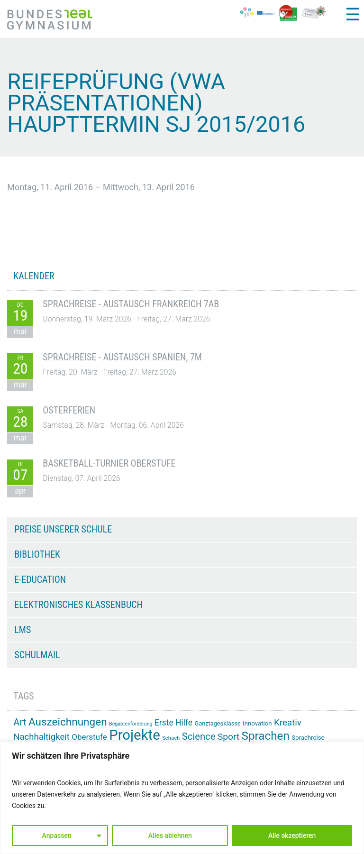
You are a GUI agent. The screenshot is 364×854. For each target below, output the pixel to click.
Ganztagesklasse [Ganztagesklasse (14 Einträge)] (218, 723)
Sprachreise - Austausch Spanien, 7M (122, 357)
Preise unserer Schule (63, 529)
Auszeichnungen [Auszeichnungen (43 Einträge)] (67, 722)
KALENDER (33, 276)
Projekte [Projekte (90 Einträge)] (134, 735)
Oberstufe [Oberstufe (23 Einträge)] (89, 737)
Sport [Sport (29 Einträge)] (228, 736)
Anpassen (57, 835)
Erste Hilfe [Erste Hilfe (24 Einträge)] (173, 722)
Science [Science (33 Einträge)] (199, 736)
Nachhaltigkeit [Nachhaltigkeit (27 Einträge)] (41, 737)
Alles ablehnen (170, 835)
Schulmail (37, 655)
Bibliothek (37, 554)
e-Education (40, 579)
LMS (22, 629)
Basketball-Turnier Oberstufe (109, 463)
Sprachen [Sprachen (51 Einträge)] (266, 736)
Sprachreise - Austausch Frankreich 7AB (131, 304)
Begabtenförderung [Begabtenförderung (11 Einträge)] (130, 724)
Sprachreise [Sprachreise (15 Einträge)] (307, 737)
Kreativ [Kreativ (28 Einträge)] (287, 722)
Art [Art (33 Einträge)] (19, 722)
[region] (182, 798)
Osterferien (69, 410)
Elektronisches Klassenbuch (78, 604)
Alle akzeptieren (292, 835)
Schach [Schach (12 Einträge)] (171, 738)
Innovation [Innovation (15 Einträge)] (257, 723)
